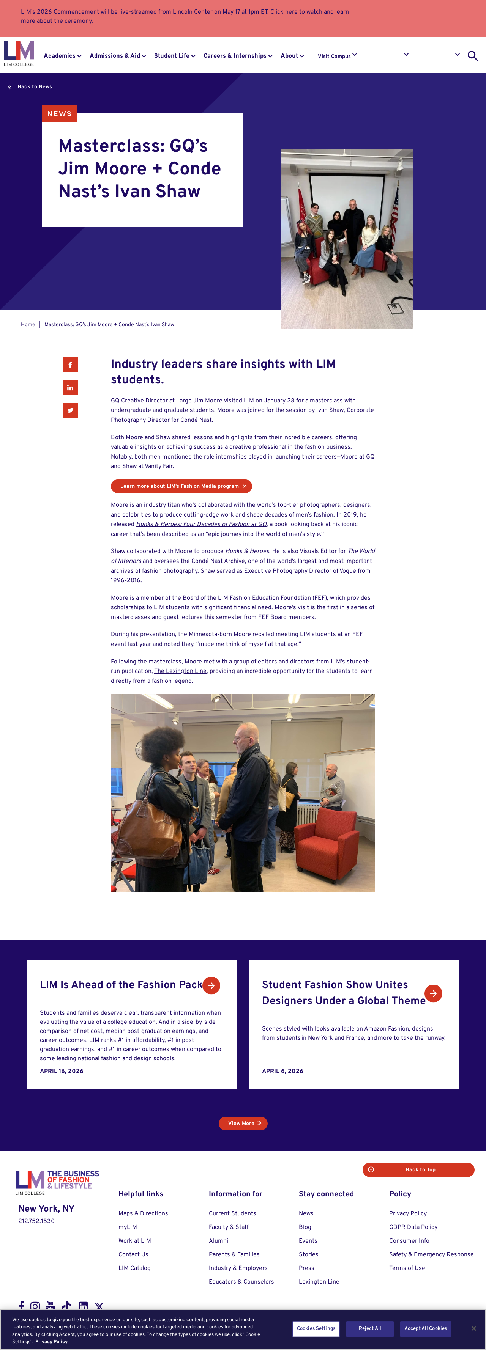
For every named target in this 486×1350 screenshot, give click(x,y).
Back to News (34, 87)
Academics (60, 56)
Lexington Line (319, 1281)
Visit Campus (334, 56)
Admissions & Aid (115, 56)
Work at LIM (134, 1240)
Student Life (171, 56)
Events (308, 1240)
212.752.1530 (36, 1220)
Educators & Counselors (241, 1281)
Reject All (370, 1329)
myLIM (127, 1227)
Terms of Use (407, 1267)
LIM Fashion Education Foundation (264, 598)
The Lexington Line (180, 671)
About (289, 56)
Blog (305, 1227)
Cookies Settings (316, 1329)
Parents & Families (234, 1254)
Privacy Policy (408, 1213)
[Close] (473, 1328)
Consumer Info (409, 1240)
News (59, 113)
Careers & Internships (235, 56)
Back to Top (444, 1169)
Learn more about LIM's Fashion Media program (179, 486)
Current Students (232, 1213)
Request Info (386, 56)
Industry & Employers (238, 1267)
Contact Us (133, 1254)
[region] (243, 1329)
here (291, 12)
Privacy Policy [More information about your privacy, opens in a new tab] (51, 1342)
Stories (309, 1254)
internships (231, 457)
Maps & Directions (143, 1213)
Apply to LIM (438, 56)
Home (28, 325)
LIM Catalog (134, 1267)
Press (306, 1267)
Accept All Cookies (425, 1329)
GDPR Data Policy (413, 1227)
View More (241, 1123)
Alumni (218, 1240)
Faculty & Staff (229, 1227)
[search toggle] (473, 56)
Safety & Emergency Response (431, 1254)
